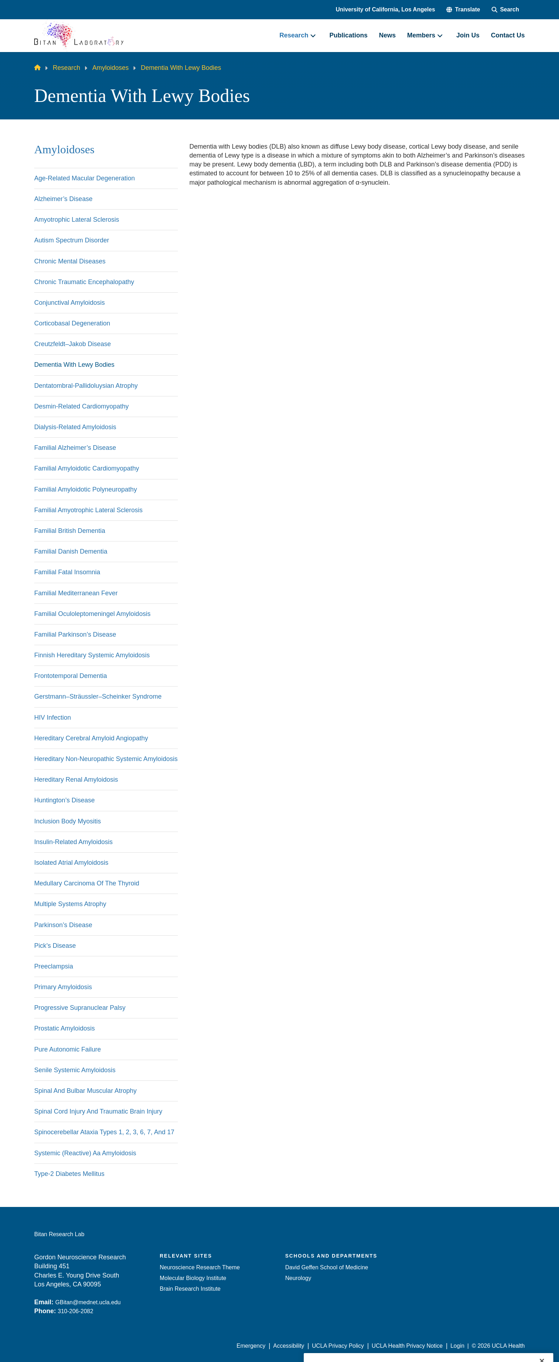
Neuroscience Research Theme (200, 1267)
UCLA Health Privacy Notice (407, 1346)
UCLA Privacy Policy (338, 1346)
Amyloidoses (110, 67)
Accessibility (288, 1346)
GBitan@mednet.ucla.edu (87, 1302)
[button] (463, 9)
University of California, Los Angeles (385, 9)
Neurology (298, 1278)
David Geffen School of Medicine (326, 1267)
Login (457, 1346)
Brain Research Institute (190, 1289)
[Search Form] (505, 9)
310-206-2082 (75, 1311)
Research (66, 67)
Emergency (251, 1346)
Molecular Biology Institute (193, 1278)
